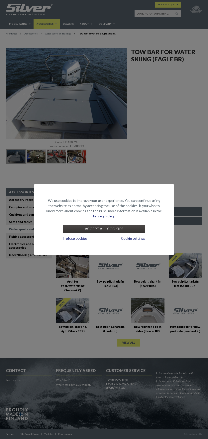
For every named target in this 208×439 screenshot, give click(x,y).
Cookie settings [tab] (133, 238)
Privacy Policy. (104, 216)
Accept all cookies (104, 229)
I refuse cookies (75, 238)
